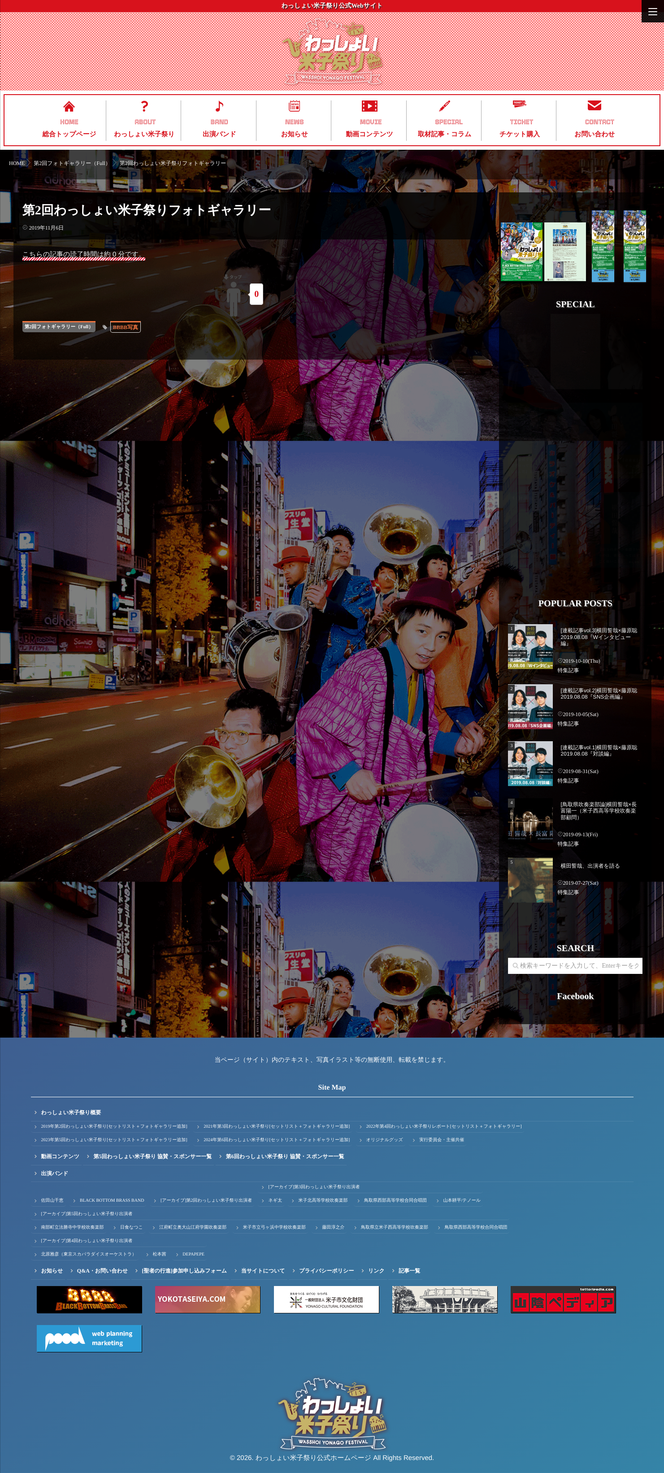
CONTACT (599, 122)
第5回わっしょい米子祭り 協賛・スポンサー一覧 (152, 1156)
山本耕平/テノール (461, 1200)
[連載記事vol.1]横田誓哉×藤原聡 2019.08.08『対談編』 (599, 750)
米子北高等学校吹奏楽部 (322, 1200)
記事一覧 (409, 1271)
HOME (69, 122)
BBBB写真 (125, 327)
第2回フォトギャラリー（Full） (59, 327)
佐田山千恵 (52, 1200)
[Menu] (653, 11)
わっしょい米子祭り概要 (71, 1112)
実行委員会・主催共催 (441, 1140)
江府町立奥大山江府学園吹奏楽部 (192, 1227)
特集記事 (568, 670)
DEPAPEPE (193, 1254)
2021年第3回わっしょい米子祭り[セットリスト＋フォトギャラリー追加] (277, 1126)
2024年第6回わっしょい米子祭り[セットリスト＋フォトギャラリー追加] (277, 1140)
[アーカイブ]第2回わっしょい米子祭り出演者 (206, 1200)
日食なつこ (131, 1227)
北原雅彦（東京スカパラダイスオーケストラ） (89, 1254)
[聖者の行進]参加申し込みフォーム (184, 1271)
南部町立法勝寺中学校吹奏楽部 (72, 1227)
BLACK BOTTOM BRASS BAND (112, 1200)
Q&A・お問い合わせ (102, 1271)
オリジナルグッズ (384, 1140)
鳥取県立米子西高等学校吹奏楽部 (394, 1227)
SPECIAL (449, 122)
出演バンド (219, 134)
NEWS (294, 122)
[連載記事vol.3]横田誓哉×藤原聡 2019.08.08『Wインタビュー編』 (599, 637)
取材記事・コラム (444, 134)
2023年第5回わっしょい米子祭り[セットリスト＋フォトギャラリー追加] (114, 1140)
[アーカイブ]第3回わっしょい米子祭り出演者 (314, 1187)
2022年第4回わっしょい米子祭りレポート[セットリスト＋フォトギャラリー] (444, 1126)
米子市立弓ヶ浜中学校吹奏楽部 (274, 1227)
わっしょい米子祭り (144, 134)
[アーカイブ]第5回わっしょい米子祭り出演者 (87, 1214)
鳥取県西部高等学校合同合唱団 (395, 1200)
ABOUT (145, 122)
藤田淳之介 (333, 1227)
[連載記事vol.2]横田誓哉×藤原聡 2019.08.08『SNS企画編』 (599, 693)
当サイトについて (263, 1271)
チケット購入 (519, 134)
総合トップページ (69, 134)
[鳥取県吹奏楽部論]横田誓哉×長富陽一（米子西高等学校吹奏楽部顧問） (599, 811)
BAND (219, 122)
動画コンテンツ (369, 134)
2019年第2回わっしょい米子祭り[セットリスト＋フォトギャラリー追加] (114, 1126)
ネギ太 (275, 1200)
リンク (376, 1271)
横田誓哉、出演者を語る (591, 866)
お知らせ (294, 134)
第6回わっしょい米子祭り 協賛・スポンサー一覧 (285, 1156)
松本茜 (159, 1254)
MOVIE (371, 122)
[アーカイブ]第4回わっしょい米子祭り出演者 (87, 1240)
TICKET (522, 122)
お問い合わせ (594, 134)
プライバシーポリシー (326, 1271)
